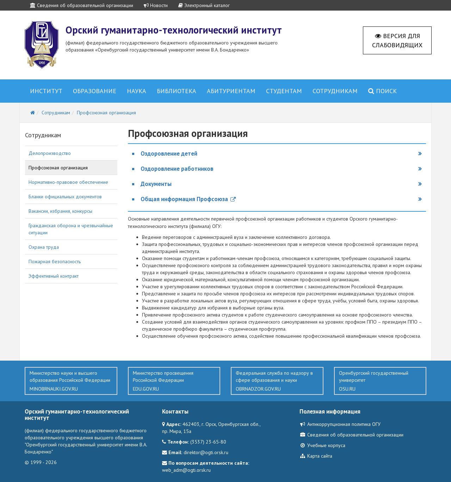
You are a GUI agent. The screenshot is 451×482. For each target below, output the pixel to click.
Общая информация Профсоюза (188, 199)
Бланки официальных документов (65, 196)
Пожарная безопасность (55, 261)
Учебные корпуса (322, 445)
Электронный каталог (204, 5)
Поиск (382, 91)
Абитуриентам (231, 91)
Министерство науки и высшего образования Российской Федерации (71, 381)
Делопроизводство (50, 153)
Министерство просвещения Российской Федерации (174, 381)
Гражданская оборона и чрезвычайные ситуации (71, 229)
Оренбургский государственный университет (380, 381)
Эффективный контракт (54, 276)
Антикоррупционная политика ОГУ (340, 424)
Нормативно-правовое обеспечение (68, 182)
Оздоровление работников (177, 169)
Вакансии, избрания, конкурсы (60, 211)
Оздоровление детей (169, 153)
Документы (156, 184)
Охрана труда (44, 247)
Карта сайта (315, 456)
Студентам (284, 91)
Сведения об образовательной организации (81, 5)
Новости (156, 5)
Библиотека (176, 91)
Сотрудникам (335, 91)
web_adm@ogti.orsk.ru (186, 470)
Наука (136, 91)
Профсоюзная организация (58, 167)
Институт (46, 91)
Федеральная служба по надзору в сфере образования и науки (277, 381)
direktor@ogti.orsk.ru (206, 452)
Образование (94, 91)
